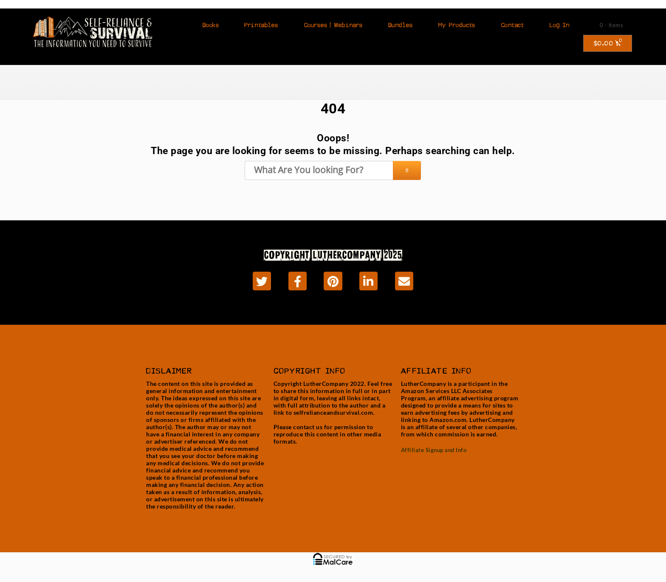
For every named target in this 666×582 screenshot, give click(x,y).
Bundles (400, 25)
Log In (560, 25)
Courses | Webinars (333, 25)
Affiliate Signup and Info (434, 450)
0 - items (612, 25)
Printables (261, 25)
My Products (456, 25)
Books (211, 25)
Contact (512, 25)
